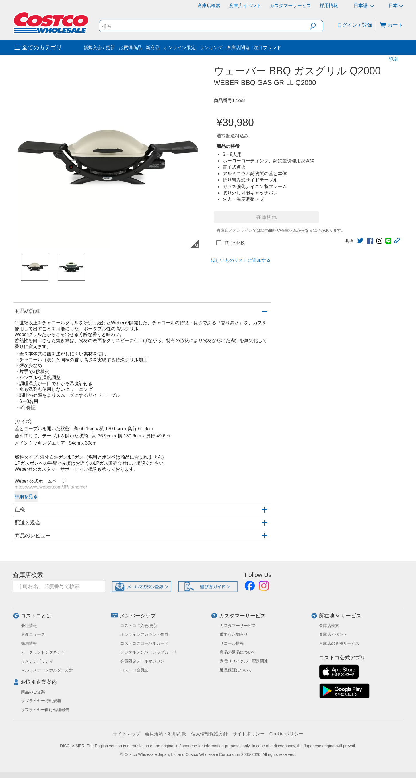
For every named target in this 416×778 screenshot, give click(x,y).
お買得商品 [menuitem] (130, 47)
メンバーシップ (138, 616)
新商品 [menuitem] (153, 47)
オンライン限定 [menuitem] (180, 47)
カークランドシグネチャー (45, 652)
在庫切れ (266, 217)
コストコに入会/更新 (139, 625)
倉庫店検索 (208, 5)
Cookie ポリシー (286, 733)
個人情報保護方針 (209, 733)
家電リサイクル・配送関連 (244, 661)
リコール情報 (232, 643)
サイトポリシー (248, 733)
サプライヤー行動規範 (41, 700)
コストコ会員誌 (134, 670)
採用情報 (329, 5)
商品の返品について (238, 652)
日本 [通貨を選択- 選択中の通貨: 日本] (395, 5)
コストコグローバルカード (144, 643)
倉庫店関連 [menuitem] (238, 47)
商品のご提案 (33, 692)
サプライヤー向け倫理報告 (45, 709)
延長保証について (236, 670)
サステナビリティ (37, 661)
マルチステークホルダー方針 (47, 670)
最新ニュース (33, 634)
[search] (204, 26)
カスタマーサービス (290, 5)
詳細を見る (26, 496)
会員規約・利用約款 (165, 733)
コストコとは (36, 616)
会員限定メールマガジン (142, 661)
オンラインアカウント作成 (144, 634)
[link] (360, 240)
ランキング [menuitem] (211, 47)
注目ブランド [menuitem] (267, 47)
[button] (316, 26)
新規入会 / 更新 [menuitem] (99, 47)
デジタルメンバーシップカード (148, 652)
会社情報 (29, 625)
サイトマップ (126, 733)
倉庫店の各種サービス (339, 643)
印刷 (393, 59)
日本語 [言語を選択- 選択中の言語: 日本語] (364, 5)
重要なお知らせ (234, 634)
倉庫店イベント (245, 5)
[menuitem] (48, 47)
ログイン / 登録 (354, 25)
